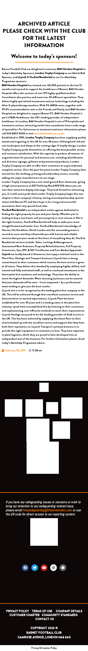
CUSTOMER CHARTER (24, 615)
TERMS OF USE (42, 611)
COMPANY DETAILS (69, 611)
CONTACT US (44, 619)
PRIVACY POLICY (17, 611)
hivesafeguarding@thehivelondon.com (47, 510)
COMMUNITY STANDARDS (59, 615)
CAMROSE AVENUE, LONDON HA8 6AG (44, 637)
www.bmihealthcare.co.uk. (49, 133)
